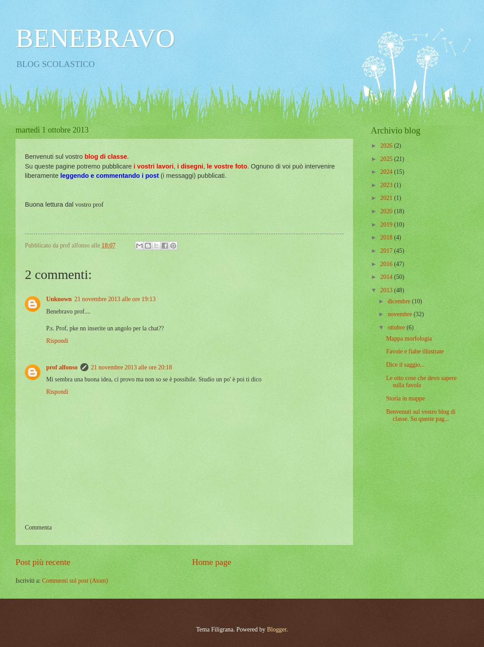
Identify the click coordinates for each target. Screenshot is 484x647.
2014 (387, 277)
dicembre (400, 301)
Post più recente (43, 562)
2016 (387, 264)
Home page (211, 562)
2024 (387, 172)
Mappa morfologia (409, 338)
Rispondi (57, 340)
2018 (387, 237)
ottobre (397, 327)
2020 (387, 211)
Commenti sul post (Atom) (75, 580)
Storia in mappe (405, 398)
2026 (387, 145)
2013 (387, 290)
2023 (387, 185)
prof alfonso (62, 367)
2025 (387, 159)
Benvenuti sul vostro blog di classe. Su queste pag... (420, 415)
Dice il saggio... (405, 364)
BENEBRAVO (95, 38)
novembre (401, 314)
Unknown (59, 299)
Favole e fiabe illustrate (415, 351)
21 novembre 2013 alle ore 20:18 (131, 367)
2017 (387, 250)
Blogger (276, 629)
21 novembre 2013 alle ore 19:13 (115, 299)
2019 (387, 224)
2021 (387, 198)
